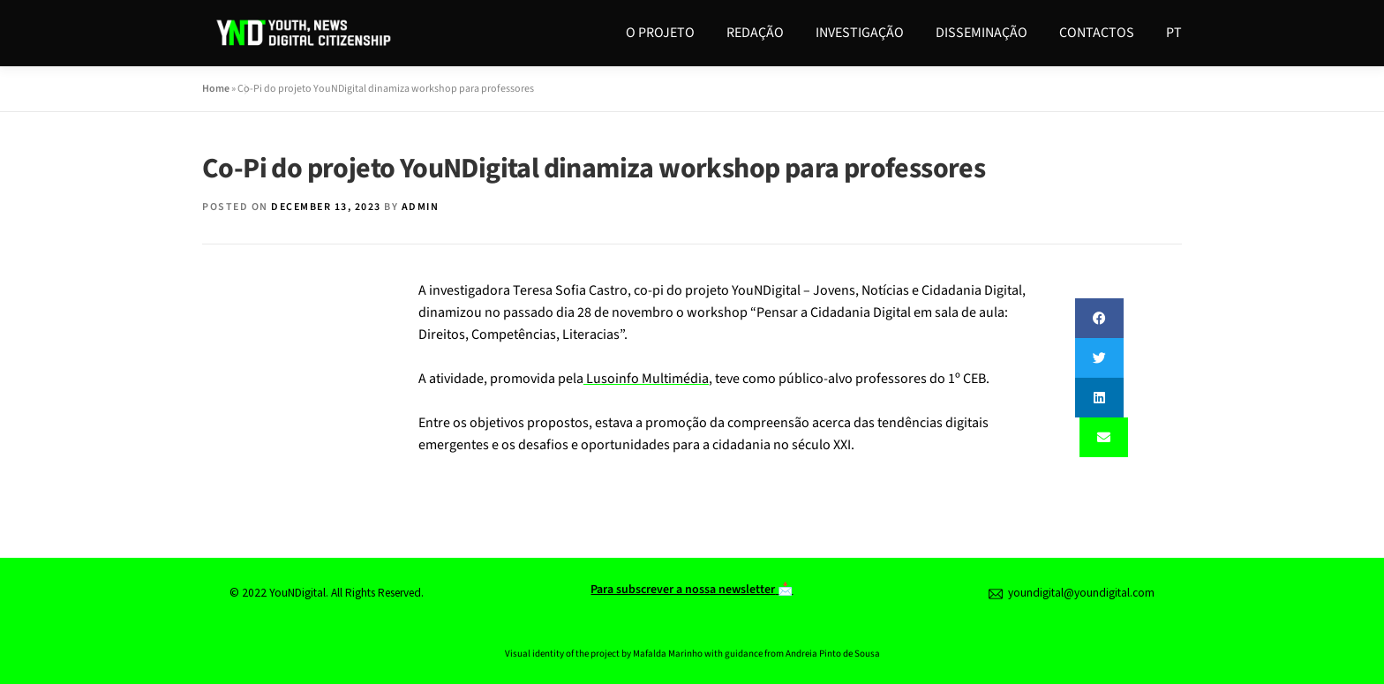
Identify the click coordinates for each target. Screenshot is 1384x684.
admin (421, 206)
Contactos (1096, 32)
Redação (755, 32)
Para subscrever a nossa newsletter (682, 589)
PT (1174, 32)
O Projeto (660, 32)
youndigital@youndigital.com (1072, 592)
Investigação (860, 32)
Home (215, 88)
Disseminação (981, 32)
